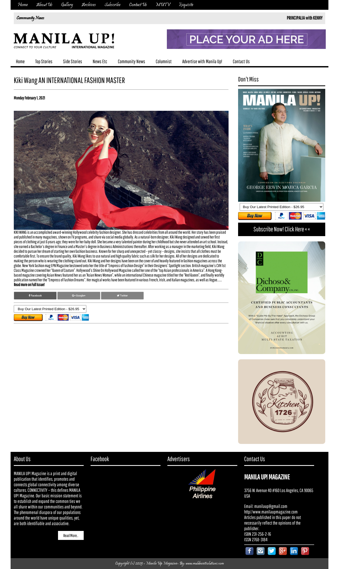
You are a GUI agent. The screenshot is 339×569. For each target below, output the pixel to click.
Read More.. (70, 535)
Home (23, 4)
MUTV (162, 4)
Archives (89, 4)
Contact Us (138, 4)
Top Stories (43, 61)
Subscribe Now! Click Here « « (281, 229)
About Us (44, 4)
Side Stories (72, 61)
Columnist (164, 61)
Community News (131, 61)
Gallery (67, 4)
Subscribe (112, 4)
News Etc (100, 61)
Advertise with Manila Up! (202, 61)
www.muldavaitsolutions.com (205, 563)
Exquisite (186, 4)
